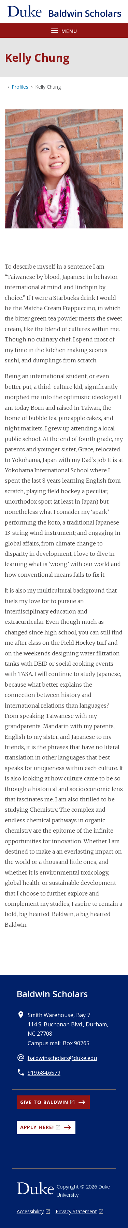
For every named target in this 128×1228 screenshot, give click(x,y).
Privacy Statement (76, 1211)
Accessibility (30, 1211)
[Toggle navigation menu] (64, 30)
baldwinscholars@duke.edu (62, 1058)
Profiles (20, 86)
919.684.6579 (44, 1073)
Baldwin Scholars (52, 994)
